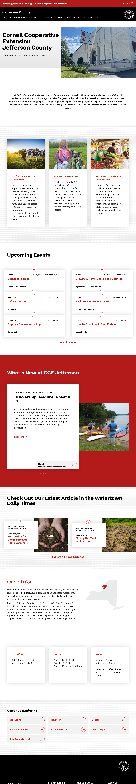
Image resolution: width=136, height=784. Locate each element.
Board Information (60, 729)
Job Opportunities (19, 729)
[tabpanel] (43, 413)
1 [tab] (40, 473)
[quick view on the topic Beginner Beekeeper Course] (102, 292)
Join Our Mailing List (20, 739)
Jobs (59, 17)
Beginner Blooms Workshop (24, 324)
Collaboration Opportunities (82, 17)
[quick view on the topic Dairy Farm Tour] (34, 292)
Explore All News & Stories (68, 556)
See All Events (68, 342)
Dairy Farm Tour (17, 301)
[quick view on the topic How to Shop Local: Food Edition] (102, 314)
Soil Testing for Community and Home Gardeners (18, 539)
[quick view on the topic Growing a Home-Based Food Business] (102, 269)
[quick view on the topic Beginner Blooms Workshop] (34, 314)
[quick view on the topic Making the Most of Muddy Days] (88, 522)
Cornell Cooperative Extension (50, 3)
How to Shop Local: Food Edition (96, 324)
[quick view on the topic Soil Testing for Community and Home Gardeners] (20, 521)
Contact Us (15, 720)
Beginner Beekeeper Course (92, 301)
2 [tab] (43, 473)
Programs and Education (26, 17)
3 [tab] (45, 473)
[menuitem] (5, 17)
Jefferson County (16, 12)
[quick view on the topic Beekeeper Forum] (34, 269)
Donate (95, 720)
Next (54, 465)
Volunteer (56, 720)
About (5, 17)
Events (48, 17)
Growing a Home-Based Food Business (99, 278)
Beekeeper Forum (18, 278)
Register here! (21, 437)
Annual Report (99, 729)
